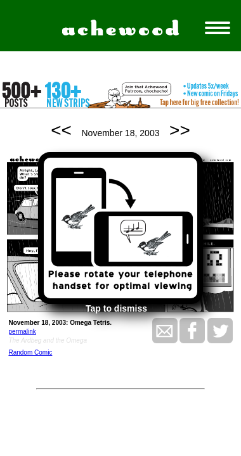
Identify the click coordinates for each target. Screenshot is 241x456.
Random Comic (30, 352)
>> (179, 130)
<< (61, 130)
